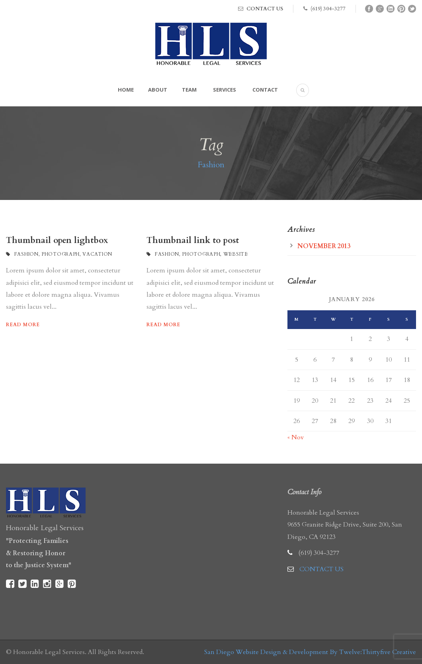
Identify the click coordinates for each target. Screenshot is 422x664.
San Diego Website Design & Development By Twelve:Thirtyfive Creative (310, 652)
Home (126, 89)
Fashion (26, 254)
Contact (265, 89)
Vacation (97, 254)
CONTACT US (264, 8)
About (157, 89)
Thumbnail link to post (193, 240)
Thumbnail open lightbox (57, 240)
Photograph (60, 254)
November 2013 (323, 246)
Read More (23, 324)
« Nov (295, 437)
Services (224, 89)
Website (235, 254)
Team (189, 89)
